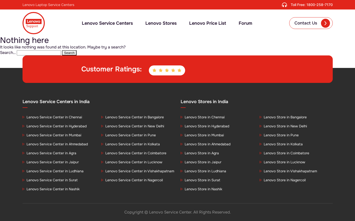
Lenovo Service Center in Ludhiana (55, 171)
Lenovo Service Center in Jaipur (53, 162)
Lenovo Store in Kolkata (283, 144)
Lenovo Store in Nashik (203, 189)
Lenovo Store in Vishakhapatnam (290, 171)
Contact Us (312, 23)
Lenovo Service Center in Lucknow (133, 162)
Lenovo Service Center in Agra (51, 153)
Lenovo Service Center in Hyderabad (57, 126)
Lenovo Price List (207, 23)
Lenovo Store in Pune (281, 135)
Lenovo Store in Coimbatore (286, 153)
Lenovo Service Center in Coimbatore (135, 153)
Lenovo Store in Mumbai (204, 135)
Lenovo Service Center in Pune (130, 135)
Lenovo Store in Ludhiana (205, 171)
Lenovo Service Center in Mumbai (54, 135)
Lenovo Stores (161, 23)
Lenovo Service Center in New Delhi (134, 126)
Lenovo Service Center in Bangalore (134, 117)
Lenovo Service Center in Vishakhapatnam (139, 171)
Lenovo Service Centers (107, 23)
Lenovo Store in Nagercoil (285, 180)
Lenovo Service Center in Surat (52, 180)
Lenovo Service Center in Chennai (54, 117)
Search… (8, 52)
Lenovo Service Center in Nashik (53, 189)
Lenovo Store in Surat (202, 180)
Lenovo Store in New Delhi (285, 126)
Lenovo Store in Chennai (205, 117)
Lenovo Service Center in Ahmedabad (57, 144)
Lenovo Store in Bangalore (285, 117)
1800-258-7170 (319, 4)
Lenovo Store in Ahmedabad (207, 144)
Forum (245, 23)
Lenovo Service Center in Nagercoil (134, 180)
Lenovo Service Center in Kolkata (132, 144)
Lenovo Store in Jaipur (203, 162)
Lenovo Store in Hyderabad (207, 126)
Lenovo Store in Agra (202, 153)
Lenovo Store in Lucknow (284, 162)
